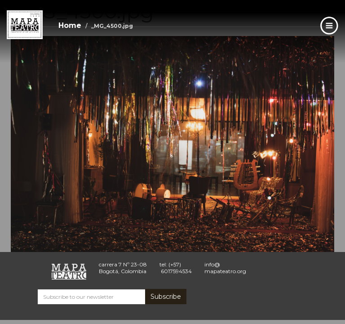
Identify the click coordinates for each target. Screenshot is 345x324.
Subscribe (165, 296)
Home (69, 25)
